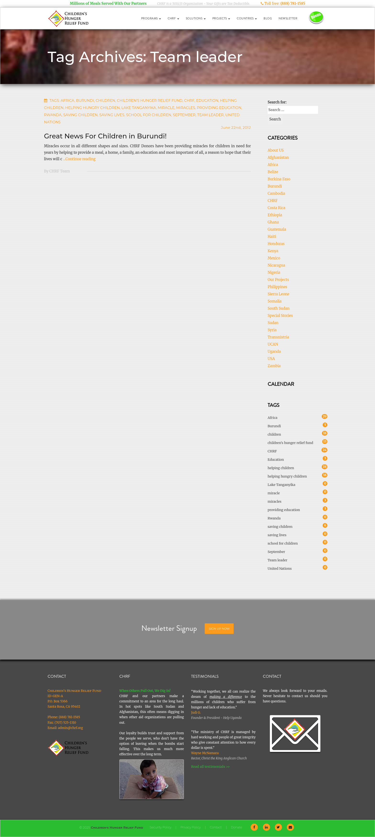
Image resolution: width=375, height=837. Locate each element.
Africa (67, 100)
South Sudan (279, 308)
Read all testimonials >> (210, 766)
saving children (80, 115)
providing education (219, 107)
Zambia (274, 366)
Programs (151, 18)
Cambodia (276, 193)
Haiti (272, 236)
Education (207, 100)
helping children (281, 467)
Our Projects (278, 279)
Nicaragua (276, 265)
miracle (166, 107)
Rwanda (52, 115)
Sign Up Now (219, 628)
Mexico (274, 258)
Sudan (273, 322)
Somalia (274, 301)
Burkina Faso (279, 179)
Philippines (277, 287)
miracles (185, 107)
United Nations (280, 568)
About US (276, 150)
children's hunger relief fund (149, 100)
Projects (221, 18)
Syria (272, 330)
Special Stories (280, 315)
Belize (273, 172)
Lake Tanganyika (138, 107)
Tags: (55, 100)
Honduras (276, 243)
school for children (148, 115)
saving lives (111, 115)
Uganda (274, 351)
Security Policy (160, 827)
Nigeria (274, 272)
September (184, 115)
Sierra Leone (278, 294)
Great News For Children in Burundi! (105, 136)
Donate (236, 827)
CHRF (173, 18)
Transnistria (278, 337)
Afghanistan (278, 157)
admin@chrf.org (70, 728)
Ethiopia (275, 215)
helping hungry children (92, 107)
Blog (268, 18)
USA (271, 358)
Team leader (210, 115)
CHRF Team (59, 171)
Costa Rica (276, 207)
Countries (247, 18)
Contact (216, 827)
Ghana (273, 222)
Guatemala (277, 229)
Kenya (273, 251)
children (105, 100)
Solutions (196, 18)
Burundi (85, 100)
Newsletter (288, 18)
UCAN (273, 344)
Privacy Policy (190, 827)
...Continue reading (79, 159)
